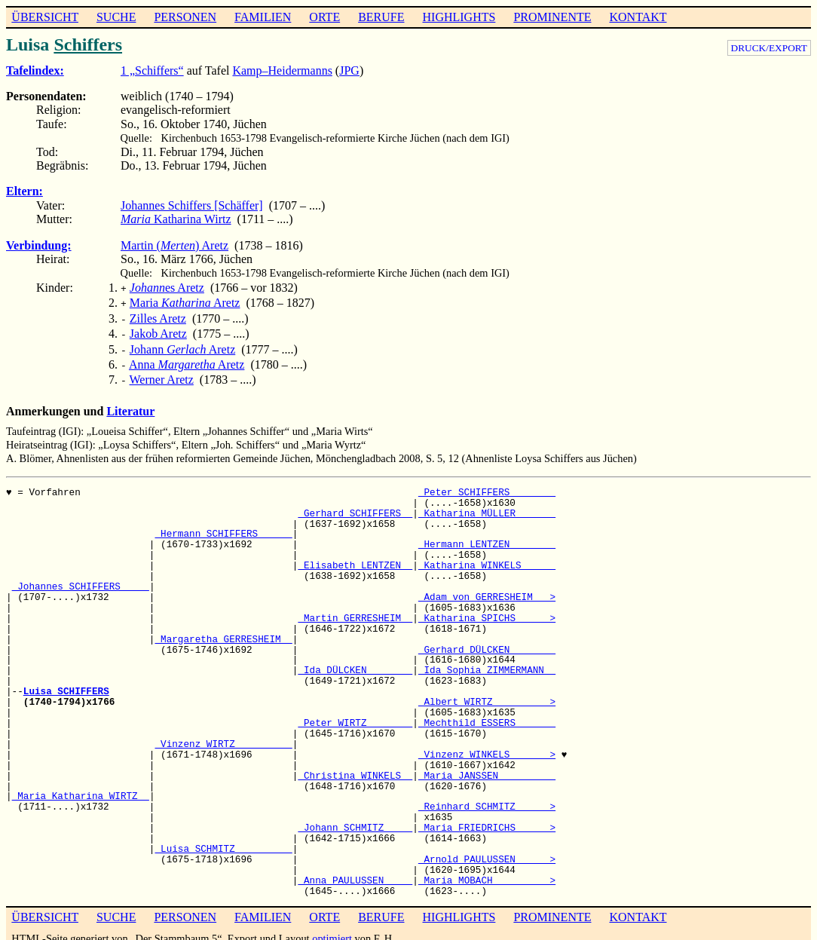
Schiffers (88, 44)
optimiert (332, 928)
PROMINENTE (552, 17)
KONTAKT (637, 17)
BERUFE (381, 17)
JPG (349, 70)
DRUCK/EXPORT (769, 48)
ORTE (324, 17)
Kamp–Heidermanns (282, 70)
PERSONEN (185, 17)
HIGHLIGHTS (459, 17)
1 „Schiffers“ (152, 70)
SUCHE (116, 17)
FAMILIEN (262, 17)
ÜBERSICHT (44, 17)
